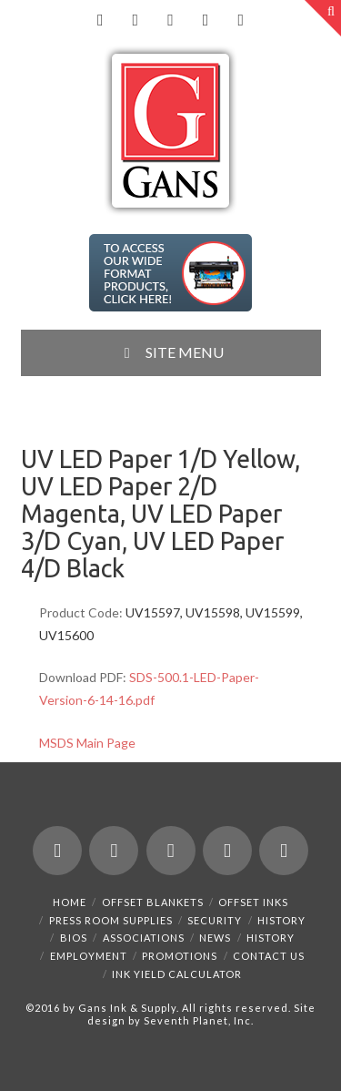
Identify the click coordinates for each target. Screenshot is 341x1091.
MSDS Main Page (87, 742)
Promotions (179, 956)
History (281, 920)
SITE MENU (170, 352)
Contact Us (269, 956)
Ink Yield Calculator (177, 974)
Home (69, 902)
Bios (73, 937)
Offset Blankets (153, 902)
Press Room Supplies (111, 920)
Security (214, 920)
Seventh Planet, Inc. (197, 1020)
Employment (88, 956)
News (215, 937)
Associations (144, 937)
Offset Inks (253, 902)
